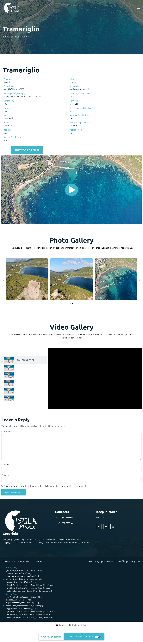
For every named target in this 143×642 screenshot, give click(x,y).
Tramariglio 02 (24, 367)
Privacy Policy (11, 568)
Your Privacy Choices (80, 637)
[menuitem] (60, 625)
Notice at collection (51, 637)
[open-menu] (137, 9)
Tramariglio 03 (24, 375)
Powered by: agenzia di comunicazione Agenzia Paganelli (114, 561)
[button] (3, 279)
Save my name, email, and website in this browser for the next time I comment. (45, 486)
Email (5, 475)
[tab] (24, 360)
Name (5, 465)
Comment (7, 431)
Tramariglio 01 (24, 359)
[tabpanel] (95, 378)
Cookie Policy (11, 594)
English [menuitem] (62, 625)
